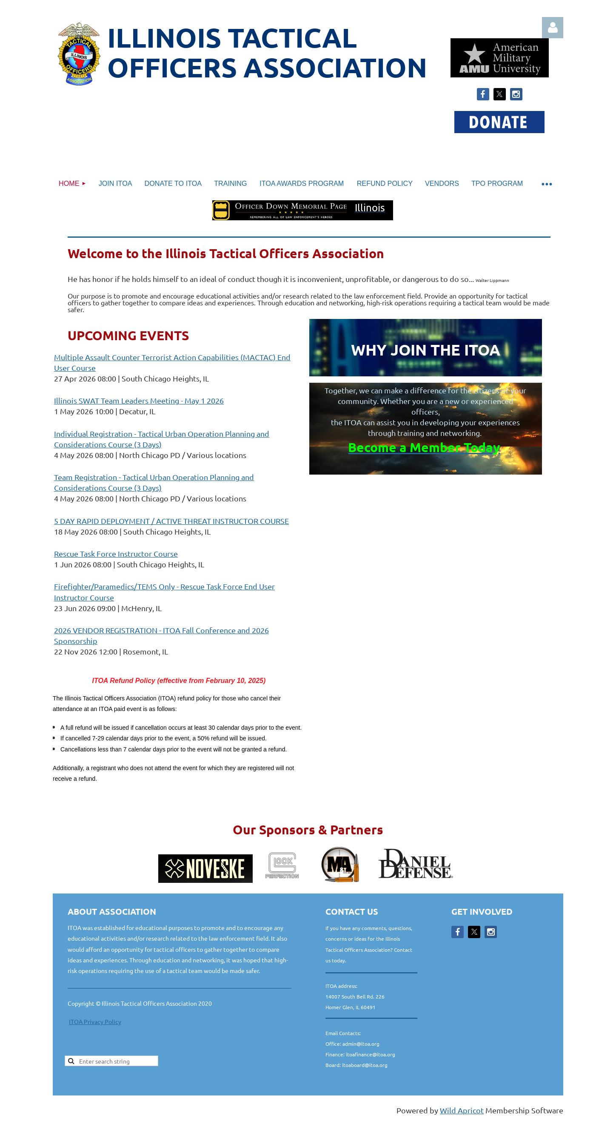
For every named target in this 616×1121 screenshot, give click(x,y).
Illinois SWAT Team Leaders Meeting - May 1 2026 (139, 400)
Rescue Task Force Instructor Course (116, 553)
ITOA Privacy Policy (95, 1021)
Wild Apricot (462, 1110)
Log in (552, 27)
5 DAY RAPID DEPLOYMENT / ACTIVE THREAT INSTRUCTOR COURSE (171, 520)
